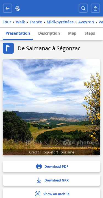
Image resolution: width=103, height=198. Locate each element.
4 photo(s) (81, 142)
